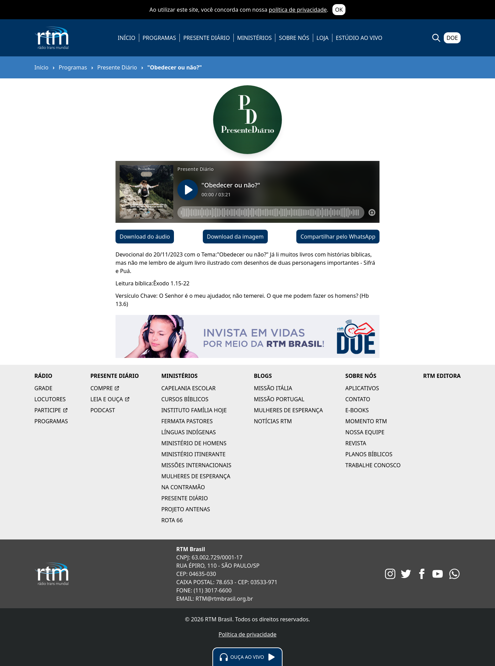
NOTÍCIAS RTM (273, 421)
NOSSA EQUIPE (365, 432)
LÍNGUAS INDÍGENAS (188, 432)
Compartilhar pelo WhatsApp (337, 236)
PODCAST (102, 410)
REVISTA (355, 443)
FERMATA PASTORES (187, 421)
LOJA (323, 38)
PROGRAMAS (159, 38)
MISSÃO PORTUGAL (279, 399)
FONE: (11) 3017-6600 (204, 590)
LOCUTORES (50, 399)
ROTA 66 (172, 520)
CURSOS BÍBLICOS (184, 399)
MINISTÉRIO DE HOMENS (194, 443)
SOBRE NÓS (294, 38)
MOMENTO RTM (366, 421)
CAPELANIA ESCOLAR (188, 388)
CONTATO (357, 399)
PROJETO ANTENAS (185, 509)
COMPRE (105, 388)
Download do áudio (145, 236)
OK (339, 9)
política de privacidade (298, 9)
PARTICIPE (51, 410)
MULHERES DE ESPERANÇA (195, 476)
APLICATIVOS (362, 388)
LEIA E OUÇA (110, 399)
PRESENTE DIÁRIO (206, 38)
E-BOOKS (357, 410)
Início (41, 67)
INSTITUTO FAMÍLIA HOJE (194, 410)
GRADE (43, 388)
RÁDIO (43, 376)
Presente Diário (117, 67)
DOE (452, 38)
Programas (73, 67)
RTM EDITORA (442, 376)
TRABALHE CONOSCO (373, 465)
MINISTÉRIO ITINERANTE (193, 454)
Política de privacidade (248, 634)
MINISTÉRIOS (254, 38)
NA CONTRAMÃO (183, 487)
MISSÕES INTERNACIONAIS (196, 465)
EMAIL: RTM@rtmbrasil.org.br (214, 598)
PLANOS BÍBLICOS (369, 454)
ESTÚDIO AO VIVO (359, 38)
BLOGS (263, 376)
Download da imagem (235, 236)
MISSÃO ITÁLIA (273, 388)
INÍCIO (126, 38)
